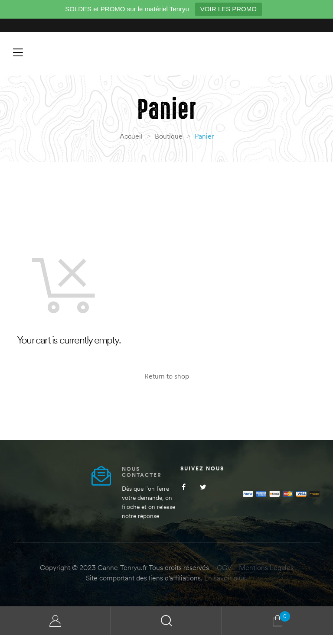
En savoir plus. (226, 577)
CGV (224, 567)
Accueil (131, 136)
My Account (55, 621)
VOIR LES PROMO (228, 9)
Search (166, 621)
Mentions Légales (266, 567)
